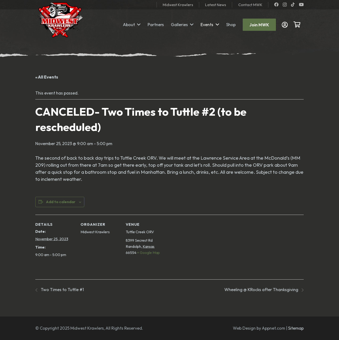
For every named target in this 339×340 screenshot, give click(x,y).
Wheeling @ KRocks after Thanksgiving (261, 289)
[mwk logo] (59, 20)
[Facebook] (276, 4)
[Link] (286, 25)
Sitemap (296, 328)
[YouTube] (301, 4)
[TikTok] (293, 4)
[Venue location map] (196, 247)
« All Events (46, 77)
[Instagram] (285, 4)
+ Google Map (148, 252)
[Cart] (297, 24)
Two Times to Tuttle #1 (62, 289)
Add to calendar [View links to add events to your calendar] (60, 201)
